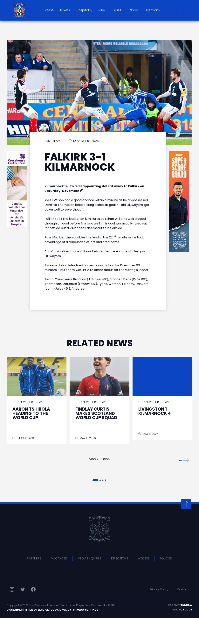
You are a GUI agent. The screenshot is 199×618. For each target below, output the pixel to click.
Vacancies (59, 558)
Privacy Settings (85, 609)
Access (144, 558)
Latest (48, 10)
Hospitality (84, 10)
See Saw (186, 605)
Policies (166, 558)
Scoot (187, 609)
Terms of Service (36, 609)
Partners (34, 558)
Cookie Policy (61, 609)
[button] (184, 460)
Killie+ (103, 10)
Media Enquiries (89, 558)
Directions (152, 10)
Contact (183, 589)
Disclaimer (15, 609)
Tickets (65, 10)
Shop (134, 10)
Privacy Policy (159, 589)
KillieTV (119, 10)
